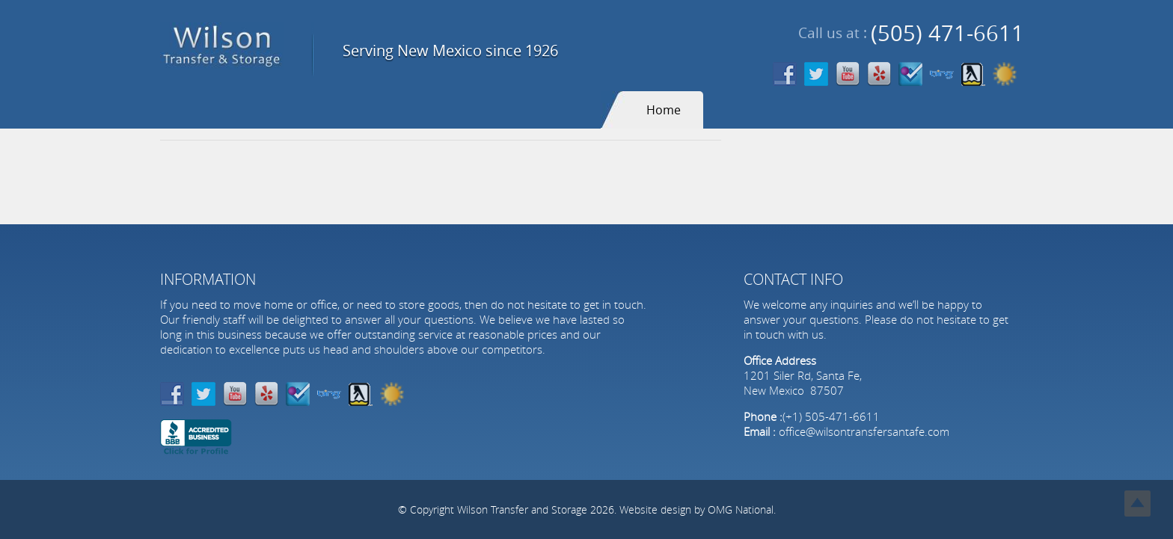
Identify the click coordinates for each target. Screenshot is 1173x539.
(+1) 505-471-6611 (831, 416)
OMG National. (742, 509)
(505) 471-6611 (947, 33)
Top (1137, 503)
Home (663, 110)
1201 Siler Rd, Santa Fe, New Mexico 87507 (803, 383)
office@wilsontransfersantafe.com (864, 431)
